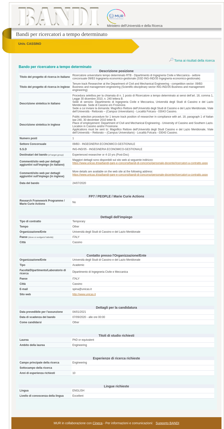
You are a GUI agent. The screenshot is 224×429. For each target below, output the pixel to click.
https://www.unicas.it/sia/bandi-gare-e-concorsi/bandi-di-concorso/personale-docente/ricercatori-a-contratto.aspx (140, 163)
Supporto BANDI (167, 423)
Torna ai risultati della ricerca (192, 60)
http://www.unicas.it (84, 294)
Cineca (98, 423)
